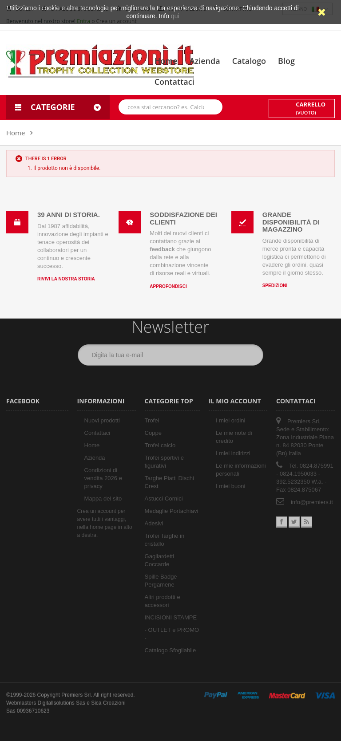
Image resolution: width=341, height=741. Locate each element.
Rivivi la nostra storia (66, 278)
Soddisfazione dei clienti (183, 217)
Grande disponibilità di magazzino (291, 221)
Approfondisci (168, 285)
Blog (286, 60)
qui (175, 16)
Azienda (205, 60)
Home (166, 60)
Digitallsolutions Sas (61, 695)
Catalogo (249, 60)
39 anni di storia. (68, 213)
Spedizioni (275, 284)
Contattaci (174, 81)
